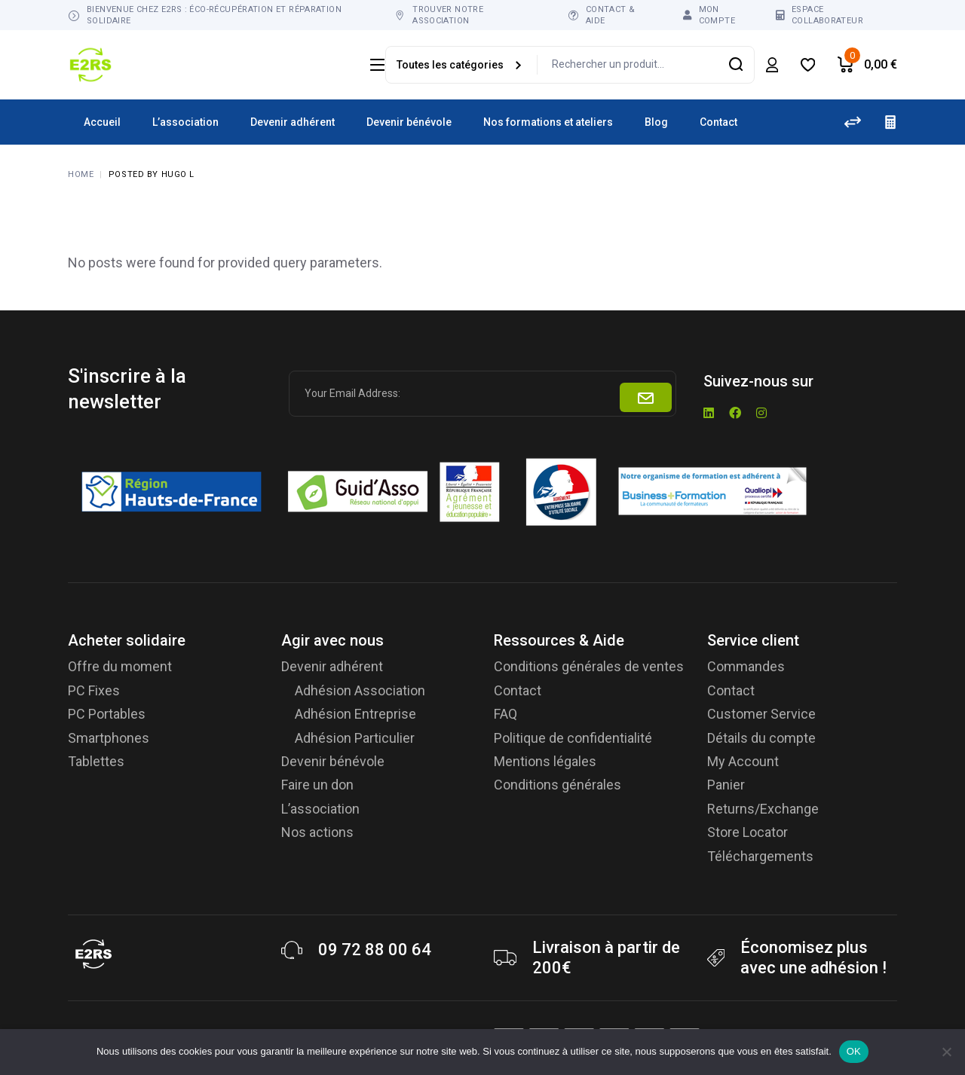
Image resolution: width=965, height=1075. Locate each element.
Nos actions (317, 832)
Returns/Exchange (763, 809)
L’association (320, 809)
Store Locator (747, 832)
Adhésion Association (360, 690)
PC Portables (107, 714)
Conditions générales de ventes (589, 666)
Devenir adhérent (332, 666)
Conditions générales (557, 785)
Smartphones (108, 738)
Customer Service (761, 714)
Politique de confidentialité (573, 738)
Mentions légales (545, 761)
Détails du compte (761, 738)
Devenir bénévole (332, 761)
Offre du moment (120, 666)
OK (854, 1051)
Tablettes (96, 761)
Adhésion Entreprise (355, 714)
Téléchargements (760, 856)
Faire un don (317, 785)
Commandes (746, 666)
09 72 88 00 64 (374, 949)
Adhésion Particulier (355, 738)
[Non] (946, 1051)
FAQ (505, 714)
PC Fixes (94, 690)
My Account (743, 761)
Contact (517, 690)
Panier (726, 785)
